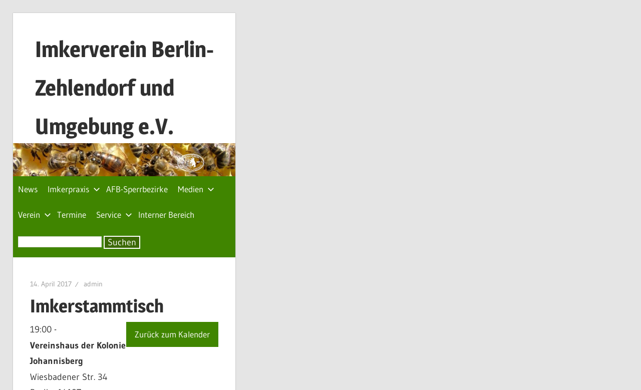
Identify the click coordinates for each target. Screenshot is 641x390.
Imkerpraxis (74, 189)
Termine (71, 214)
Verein (34, 214)
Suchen (122, 242)
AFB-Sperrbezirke (137, 189)
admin (93, 283)
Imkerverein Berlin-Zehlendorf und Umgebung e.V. (124, 88)
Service (114, 214)
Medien (196, 189)
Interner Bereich (166, 214)
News (28, 189)
